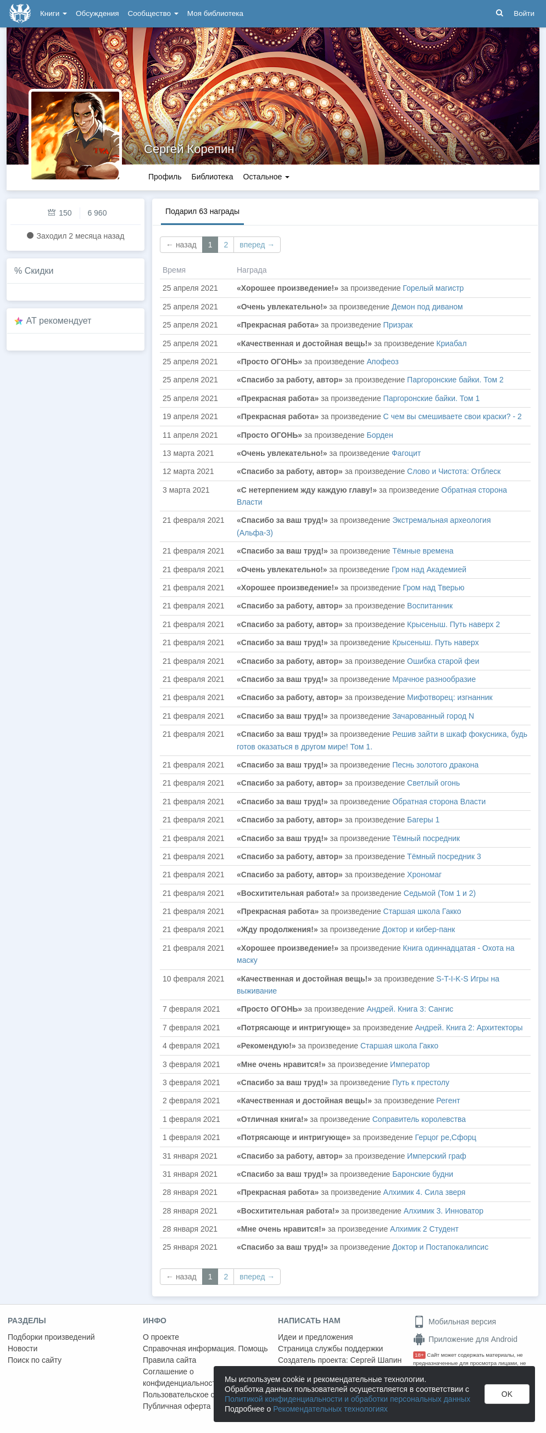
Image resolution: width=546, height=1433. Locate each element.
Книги (53, 13)
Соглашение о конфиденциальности (181, 1377)
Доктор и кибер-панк (418, 929)
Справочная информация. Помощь (205, 1348)
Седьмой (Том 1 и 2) (440, 893)
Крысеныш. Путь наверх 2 (453, 624)
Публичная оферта (177, 1406)
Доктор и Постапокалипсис (440, 1247)
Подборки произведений (51, 1337)
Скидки (39, 270)
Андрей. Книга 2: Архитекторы (469, 1027)
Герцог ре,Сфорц (446, 1137)
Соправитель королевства (419, 1119)
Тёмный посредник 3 (444, 856)
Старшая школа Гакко (422, 911)
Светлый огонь (433, 782)
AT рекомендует (59, 320)
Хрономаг (424, 874)
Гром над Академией (429, 569)
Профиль (164, 176)
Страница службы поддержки (330, 1348)
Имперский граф (436, 1156)
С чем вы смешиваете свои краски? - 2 (452, 416)
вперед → (257, 244)
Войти (524, 13)
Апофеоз (383, 361)
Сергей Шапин (376, 1360)
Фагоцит (406, 453)
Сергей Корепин (189, 149)
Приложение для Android (465, 1339)
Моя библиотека (215, 13)
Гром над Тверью (433, 587)
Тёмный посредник (426, 838)
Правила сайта (169, 1360)
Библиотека (212, 176)
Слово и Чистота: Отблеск (453, 471)
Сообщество (153, 13)
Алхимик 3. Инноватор (443, 1210)
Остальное (266, 176)
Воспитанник (430, 605)
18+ (419, 1355)
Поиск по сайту (35, 1360)
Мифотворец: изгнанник (450, 697)
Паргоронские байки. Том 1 (431, 398)
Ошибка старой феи (443, 661)
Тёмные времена (422, 550)
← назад (181, 244)
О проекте (161, 1337)
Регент (448, 1100)
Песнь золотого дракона (435, 764)
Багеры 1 (423, 819)
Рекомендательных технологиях (330, 1408)
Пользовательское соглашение (198, 1394)
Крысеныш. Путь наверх (435, 642)
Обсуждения (97, 13)
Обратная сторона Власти (439, 801)
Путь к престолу (420, 1082)
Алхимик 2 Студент (424, 1229)
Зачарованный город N (433, 716)
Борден (380, 435)
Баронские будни (422, 1174)
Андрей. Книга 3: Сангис (410, 1009)
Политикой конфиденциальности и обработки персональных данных (347, 1399)
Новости (22, 1348)
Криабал (451, 343)
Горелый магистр (433, 288)
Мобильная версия (454, 1322)
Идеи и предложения (315, 1337)
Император (410, 1064)
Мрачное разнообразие (434, 679)
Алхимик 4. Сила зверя (424, 1192)
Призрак (398, 324)
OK (507, 1394)
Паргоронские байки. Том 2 (455, 379)
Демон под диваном (427, 306)
